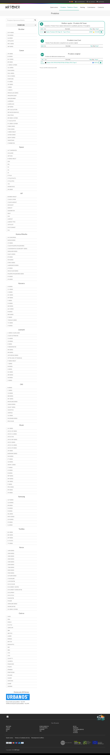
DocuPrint (11, 592)
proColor (11, 421)
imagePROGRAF (12, 95)
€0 (100, 1)
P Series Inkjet (12, 361)
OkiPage (10, 412)
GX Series (10, 462)
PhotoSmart (12, 227)
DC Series (10, 295)
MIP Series (10, 314)
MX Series (10, 352)
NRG (9, 650)
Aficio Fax (11, 436)
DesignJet (11, 205)
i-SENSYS (10, 90)
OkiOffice (11, 410)
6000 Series (11, 564)
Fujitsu (10, 625)
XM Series (10, 375)
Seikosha (10, 680)
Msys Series (11, 516)
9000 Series (11, 573)
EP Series (10, 257)
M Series (10, 311)
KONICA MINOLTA (44, 726)
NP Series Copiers (13, 118)
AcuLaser (10, 153)
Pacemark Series (12, 418)
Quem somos (54, 7)
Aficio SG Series (12, 445)
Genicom (10, 627)
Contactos (101, 7)
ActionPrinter (12, 150)
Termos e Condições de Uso (22, 737)
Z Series (10, 380)
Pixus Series (11, 129)
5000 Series (11, 562)
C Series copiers (12, 65)
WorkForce (11, 186)
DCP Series (11, 32)
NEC (9, 647)
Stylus (10, 175)
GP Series (10, 84)
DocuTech (11, 595)
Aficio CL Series (12, 434)
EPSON (7, 729)
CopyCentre (11, 581)
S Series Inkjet (12, 132)
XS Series (10, 377)
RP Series (10, 490)
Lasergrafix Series (13, 265)
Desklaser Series (12, 251)
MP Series (10, 476)
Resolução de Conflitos (37, 737)
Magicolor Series (13, 271)
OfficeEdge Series (13, 355)
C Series (10, 390)
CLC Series (10, 67)
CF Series (10, 243)
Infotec (10, 633)
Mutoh (10, 641)
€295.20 (96, 62)
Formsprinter (12, 347)
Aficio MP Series (12, 439)
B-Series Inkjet (12, 158)
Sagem (10, 678)
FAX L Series (11, 73)
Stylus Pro (11, 181)
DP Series (10, 297)
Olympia (10, 661)
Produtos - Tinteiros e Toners (69, 7)
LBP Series (10, 106)
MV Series (10, 478)
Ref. (43, 59)
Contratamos (91, 7)
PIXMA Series (11, 126)
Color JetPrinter (13, 335)
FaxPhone (10, 79)
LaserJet (10, 219)
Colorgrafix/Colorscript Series (17, 248)
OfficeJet (10, 224)
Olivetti (10, 658)
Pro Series (11, 487)
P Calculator (12, 120)
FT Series (10, 459)
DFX (9, 161)
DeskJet (10, 208)
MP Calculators (12, 109)
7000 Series (11, 567)
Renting (82, 7)
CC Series (10, 289)
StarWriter (11, 143)
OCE (9, 652)
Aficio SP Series (12, 448)
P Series (10, 317)
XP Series (10, 189)
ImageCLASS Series (13, 93)
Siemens (10, 686)
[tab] (21, 25)
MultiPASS (11, 115)
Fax (9, 216)
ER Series (10, 505)
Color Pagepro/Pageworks (16, 245)
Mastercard (13, 742)
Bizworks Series (12, 453)
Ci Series (10, 292)
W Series (10, 366)
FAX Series (10, 35)
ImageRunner (12, 98)
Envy (9, 213)
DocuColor (11, 584)
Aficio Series (11, 442)
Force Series (11, 262)
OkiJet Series (11, 407)
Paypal (7, 742)
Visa (10, 742)
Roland (10, 675)
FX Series (10, 508)
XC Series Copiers (13, 609)
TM (9, 184)
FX (8, 167)
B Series (10, 387)
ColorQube (11, 578)
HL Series (10, 38)
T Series (10, 363)
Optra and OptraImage (15, 358)
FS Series (10, 303)
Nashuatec (11, 644)
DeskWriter (11, 210)
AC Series (10, 428)
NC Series (10, 481)
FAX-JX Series (11, 76)
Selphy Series (11, 137)
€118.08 (97, 32)
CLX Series (10, 502)
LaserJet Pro (11, 222)
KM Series (10, 306)
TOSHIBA (75, 731)
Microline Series (12, 401)
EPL (9, 164)
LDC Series (11, 309)
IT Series (10, 467)
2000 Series (11, 553)
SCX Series (10, 519)
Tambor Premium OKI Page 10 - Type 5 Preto (58, 32)
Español (72, 1)
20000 (91, 32)
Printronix (11, 672)
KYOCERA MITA (43, 728)
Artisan (10, 156)
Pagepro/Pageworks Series (16, 273)
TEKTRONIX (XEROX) (78, 729)
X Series (10, 369)
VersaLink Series (12, 603)
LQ (8, 170)
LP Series (10, 268)
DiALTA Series (11, 254)
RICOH (74, 726)
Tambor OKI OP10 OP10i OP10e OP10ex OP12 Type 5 (62, 62)
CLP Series (10, 500)
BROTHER (8, 726)
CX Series (10, 341)
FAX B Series (11, 70)
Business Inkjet (12, 196)
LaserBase (11, 101)
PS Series (10, 276)
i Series (10, 87)
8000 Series (11, 570)
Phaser (10, 601)
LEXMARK (42, 729)
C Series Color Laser (14, 333)
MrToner (17, 750)
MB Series (10, 396)
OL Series (10, 415)
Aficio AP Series (12, 431)
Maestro (16, 742)
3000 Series (11, 556)
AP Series (10, 53)
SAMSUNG (75, 728)
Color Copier (12, 199)
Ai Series (10, 286)
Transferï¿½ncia (22, 742)
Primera (10, 669)
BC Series (10, 532)
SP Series (10, 279)
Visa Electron (19, 742)
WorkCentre (11, 606)
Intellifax (11, 41)
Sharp (9, 683)
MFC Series (11, 43)
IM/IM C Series (12, 464)
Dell (9, 619)
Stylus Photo (12, 178)
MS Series (10, 349)
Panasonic (11, 664)
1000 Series (11, 550)
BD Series (10, 535)
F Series (10, 300)
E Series (10, 344)
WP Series (10, 46)
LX (8, 172)
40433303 (42, 31)
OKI (40, 731)
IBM (9, 630)
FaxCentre (11, 598)
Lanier (9, 636)
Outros (75, 732)
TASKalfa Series (12, 320)
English (70, 1)
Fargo (10, 622)
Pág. (91, 29)
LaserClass (11, 104)
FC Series (10, 81)
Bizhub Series (11, 240)
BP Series (10, 62)
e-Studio (10, 540)
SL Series (10, 525)
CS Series (10, 338)
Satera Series (12, 134)
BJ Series (10, 56)
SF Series (10, 522)
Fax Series (10, 259)
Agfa (9, 616)
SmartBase (11, 140)
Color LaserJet (12, 202)
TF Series (10, 543)
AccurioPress (12, 237)
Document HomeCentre (15, 589)
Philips (10, 666)
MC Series (10, 398)
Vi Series (10, 325)
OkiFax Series (11, 404)
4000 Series (11, 559)
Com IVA (90, 1)
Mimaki (10, 639)
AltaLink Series (12, 575)
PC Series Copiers (13, 123)
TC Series (10, 323)
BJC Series (10, 59)
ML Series (10, 514)
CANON (8, 728)
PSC (9, 230)
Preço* (97, 29)
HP (6, 731)
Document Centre (13, 587)
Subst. (41, 29)
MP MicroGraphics (13, 112)
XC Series (10, 372)
